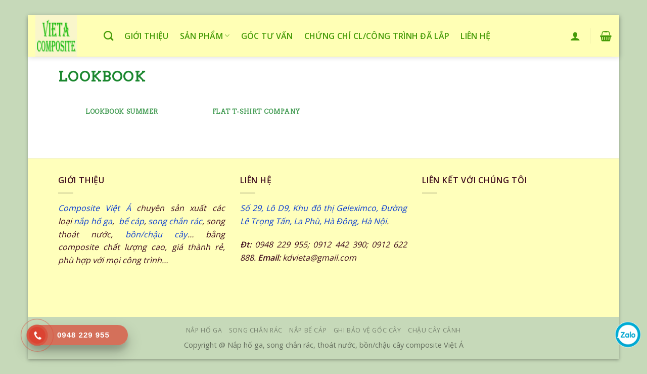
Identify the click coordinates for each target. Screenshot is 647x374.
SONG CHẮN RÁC (256, 330)
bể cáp (130, 221)
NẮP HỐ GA (204, 330)
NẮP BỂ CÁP (308, 330)
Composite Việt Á (94, 208)
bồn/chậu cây (156, 234)
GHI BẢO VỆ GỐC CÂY (367, 330)
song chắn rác (175, 221)
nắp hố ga (93, 221)
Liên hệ (475, 35)
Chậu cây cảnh (434, 330)
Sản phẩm (205, 35)
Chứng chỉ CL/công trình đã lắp (377, 35)
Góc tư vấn (267, 35)
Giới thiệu (146, 35)
